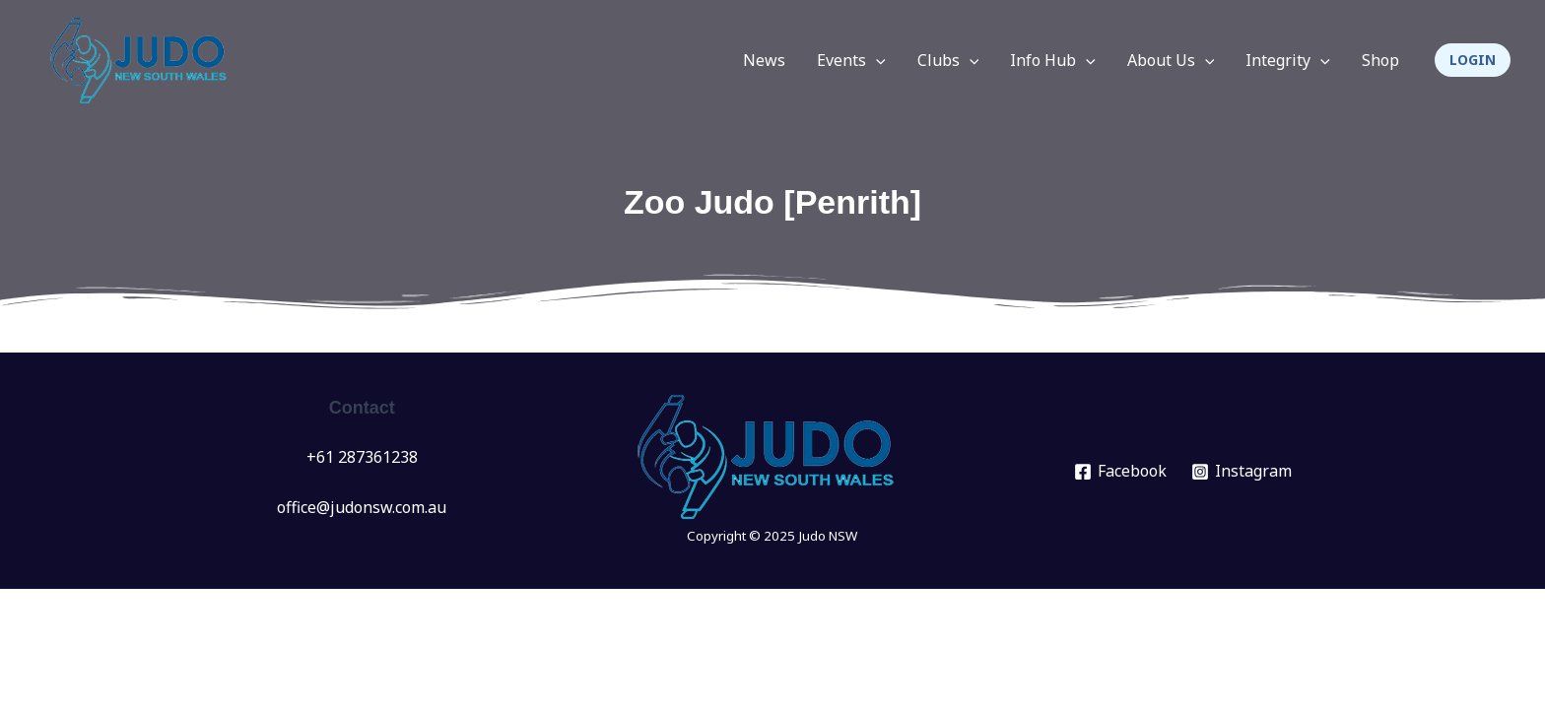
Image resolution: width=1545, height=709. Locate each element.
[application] (876, 60)
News (764, 60)
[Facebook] (1121, 472)
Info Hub (1053, 60)
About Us (1171, 60)
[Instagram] (1242, 472)
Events (851, 60)
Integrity (1287, 60)
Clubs (948, 60)
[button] (1473, 60)
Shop (1380, 60)
